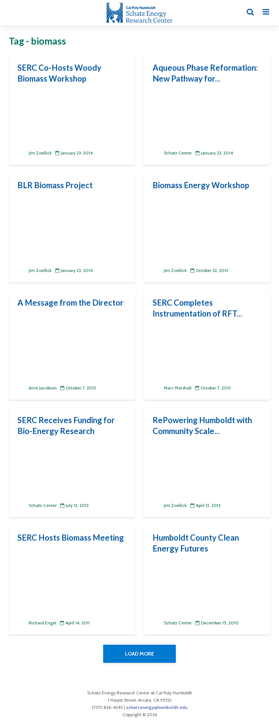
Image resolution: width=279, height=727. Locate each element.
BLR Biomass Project (55, 185)
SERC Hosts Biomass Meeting (70, 537)
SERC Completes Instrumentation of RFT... (197, 308)
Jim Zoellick (34, 153)
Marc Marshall (172, 388)
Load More (139, 653)
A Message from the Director (70, 302)
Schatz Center (172, 153)
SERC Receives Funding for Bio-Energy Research (66, 425)
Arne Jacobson (37, 388)
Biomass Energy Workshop (201, 185)
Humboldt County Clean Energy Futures (196, 543)
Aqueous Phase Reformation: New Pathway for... (205, 73)
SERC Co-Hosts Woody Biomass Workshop (59, 73)
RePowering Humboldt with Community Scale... (202, 425)
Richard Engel (36, 622)
